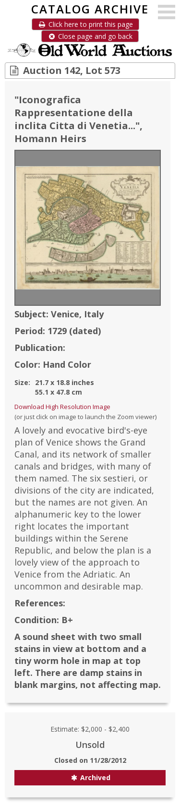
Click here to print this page (85, 24)
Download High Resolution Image (62, 406)
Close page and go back (90, 36)
